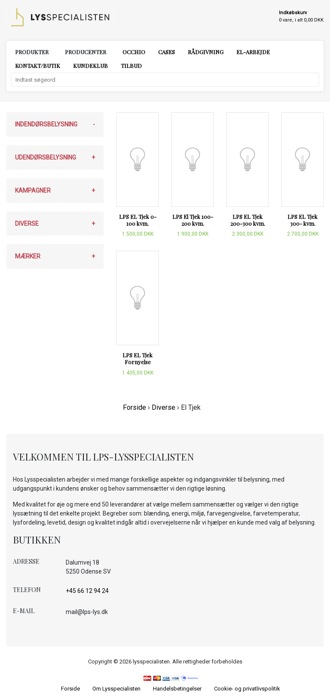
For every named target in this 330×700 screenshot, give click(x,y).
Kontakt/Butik (37, 65)
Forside (134, 407)
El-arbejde (253, 51)
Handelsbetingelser (177, 688)
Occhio (133, 51)
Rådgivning (205, 51)
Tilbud (131, 65)
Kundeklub (90, 65)
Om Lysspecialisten (116, 688)
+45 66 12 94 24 (87, 590)
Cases (166, 51)
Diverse (163, 407)
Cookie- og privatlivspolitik (247, 688)
